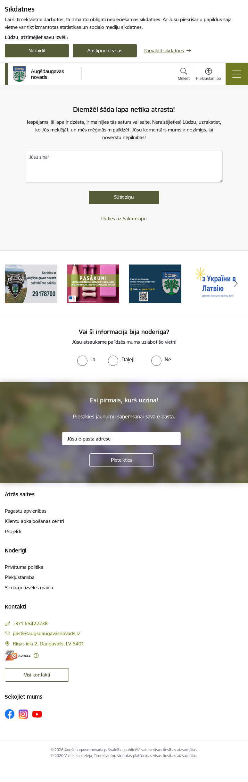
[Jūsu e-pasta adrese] (121, 438)
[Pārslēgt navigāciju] (237, 74)
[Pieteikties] (121, 460)
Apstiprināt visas (104, 50)
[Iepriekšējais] (12, 283)
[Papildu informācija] (36, 655)
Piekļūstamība (20, 577)
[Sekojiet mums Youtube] (37, 714)
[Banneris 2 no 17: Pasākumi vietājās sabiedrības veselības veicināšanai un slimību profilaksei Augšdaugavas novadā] (93, 283)
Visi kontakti (37, 675)
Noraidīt (37, 50)
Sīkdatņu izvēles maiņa (29, 587)
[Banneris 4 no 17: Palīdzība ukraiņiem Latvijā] (217, 283)
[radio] (86, 359)
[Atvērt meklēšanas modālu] (184, 75)
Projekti (13, 531)
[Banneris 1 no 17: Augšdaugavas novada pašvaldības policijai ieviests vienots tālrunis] (31, 283)
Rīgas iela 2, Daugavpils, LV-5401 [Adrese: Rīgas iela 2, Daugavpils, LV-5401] (48, 644)
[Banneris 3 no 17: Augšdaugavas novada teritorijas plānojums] (155, 283)
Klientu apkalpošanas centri (34, 521)
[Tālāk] (235, 283)
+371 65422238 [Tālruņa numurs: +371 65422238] (30, 623)
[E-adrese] (17, 655)
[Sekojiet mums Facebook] (9, 714)
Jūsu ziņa (38, 157)
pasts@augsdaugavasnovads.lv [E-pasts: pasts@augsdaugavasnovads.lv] (46, 633)
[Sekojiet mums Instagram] (23, 714)
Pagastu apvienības (25, 511)
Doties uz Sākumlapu (124, 218)
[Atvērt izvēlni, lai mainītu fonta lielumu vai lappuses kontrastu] (208, 75)
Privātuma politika (24, 567)
